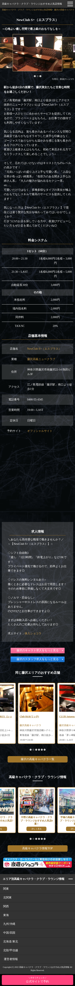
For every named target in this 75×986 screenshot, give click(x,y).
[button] (35, 76)
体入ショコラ (33, 633)
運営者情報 (11, 959)
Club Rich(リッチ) (29, 716)
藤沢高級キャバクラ (30, 725)
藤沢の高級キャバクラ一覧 (37, 759)
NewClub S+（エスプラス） (44, 348)
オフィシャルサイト (39, 430)
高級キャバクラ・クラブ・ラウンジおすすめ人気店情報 (32, 3)
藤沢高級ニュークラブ (41, 359)
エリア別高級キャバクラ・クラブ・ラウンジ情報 (33, 878)
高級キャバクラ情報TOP (37, 848)
